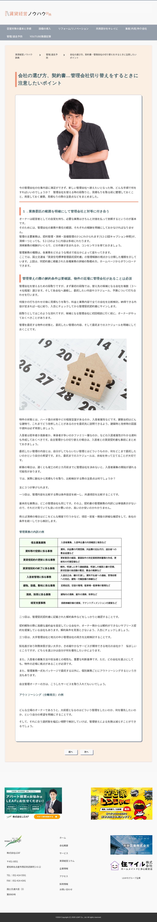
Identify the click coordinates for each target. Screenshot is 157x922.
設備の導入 (45, 28)
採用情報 (63, 884)
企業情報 (63, 868)
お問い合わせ (65, 889)
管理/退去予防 (14, 36)
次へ (86, 751)
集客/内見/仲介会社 (136, 28)
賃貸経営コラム (67, 860)
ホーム (62, 837)
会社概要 (63, 845)
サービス (63, 853)
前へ (71, 751)
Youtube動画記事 (40, 36)
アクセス (63, 876)
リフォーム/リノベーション (73, 28)
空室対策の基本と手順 (19, 28)
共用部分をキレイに (107, 28)
